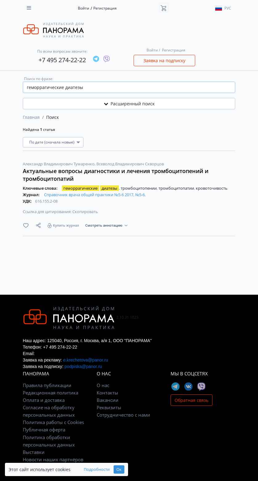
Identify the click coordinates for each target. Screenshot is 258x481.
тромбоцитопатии (177, 188)
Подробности (97, 469)
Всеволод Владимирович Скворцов (130, 164)
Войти (83, 8)
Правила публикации (47, 385)
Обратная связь (191, 400)
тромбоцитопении (139, 188)
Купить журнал (66, 225)
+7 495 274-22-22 (62, 60)
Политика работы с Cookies (53, 422)
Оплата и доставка (44, 400)
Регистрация (105, 8)
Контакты (107, 393)
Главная (31, 117)
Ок (119, 469)
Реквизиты (109, 407)
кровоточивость (212, 188)
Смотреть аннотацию (103, 225)
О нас (103, 385)
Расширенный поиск (129, 104)
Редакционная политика (50, 393)
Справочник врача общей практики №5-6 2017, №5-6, (95, 194)
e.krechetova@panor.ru (85, 360)
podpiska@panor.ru (83, 366)
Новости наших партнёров (53, 459)
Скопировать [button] (85, 211)
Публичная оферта (44, 429)
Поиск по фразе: (38, 78)
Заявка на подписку (164, 60)
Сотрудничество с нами (123, 415)
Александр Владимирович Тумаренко (59, 164)
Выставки (34, 452)
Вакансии (108, 400)
